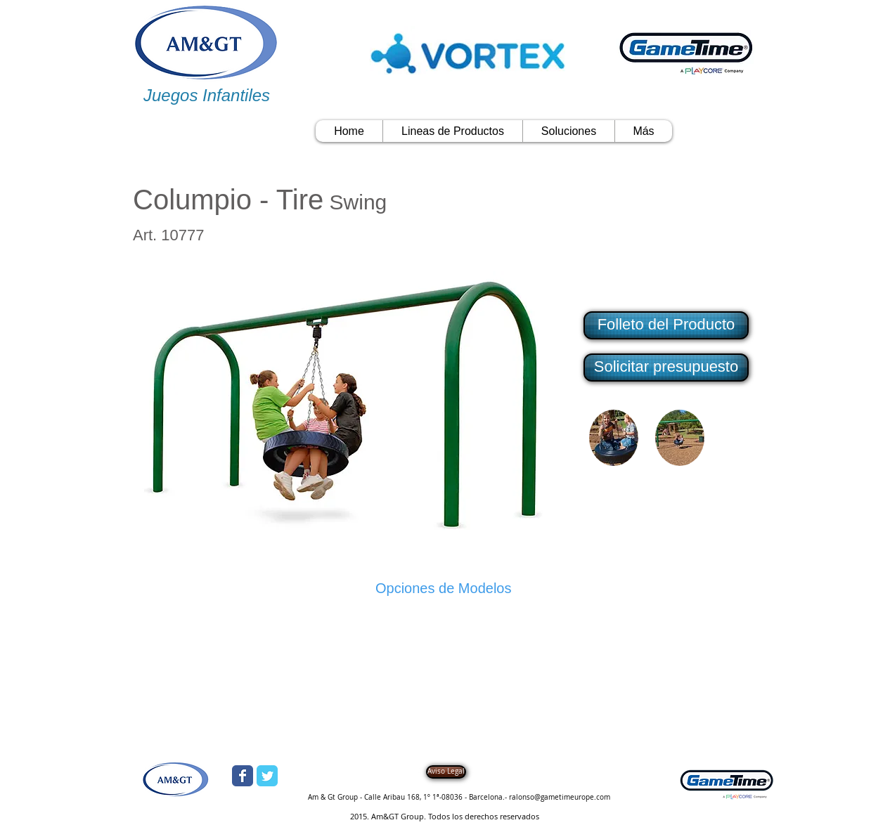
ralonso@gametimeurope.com (559, 797)
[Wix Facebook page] (242, 775)
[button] (664, 367)
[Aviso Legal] (446, 772)
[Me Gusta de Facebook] (392, 237)
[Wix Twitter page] (267, 775)
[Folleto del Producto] (666, 325)
